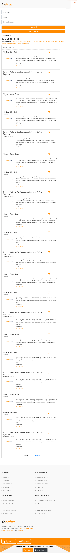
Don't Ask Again (40, 550)
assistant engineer (12, 43)
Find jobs (33, 27)
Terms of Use (23, 528)
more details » (19, 66)
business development (39, 41)
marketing (25, 43)
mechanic (19, 43)
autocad (3, 43)
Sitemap (20, 530)
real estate (48, 41)
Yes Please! (28, 550)
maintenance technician (26, 41)
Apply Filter (33, 32)
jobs (2, 35)
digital (62, 41)
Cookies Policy (10, 530)
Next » (37, 455)
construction (15, 41)
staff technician (56, 41)
